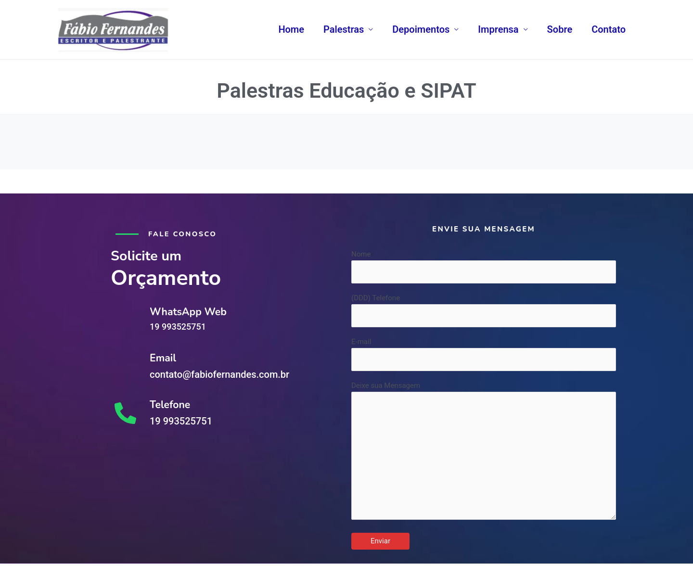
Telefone (170, 404)
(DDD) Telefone (483, 311)
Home (291, 29)
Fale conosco (183, 234)
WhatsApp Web (189, 311)
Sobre (560, 29)
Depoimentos (420, 29)
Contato (608, 29)
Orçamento (170, 277)
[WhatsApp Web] (125, 319)
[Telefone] (125, 412)
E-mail (483, 355)
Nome (483, 267)
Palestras (343, 29)
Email (163, 357)
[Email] (125, 366)
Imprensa (498, 29)
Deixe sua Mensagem (483, 455)
